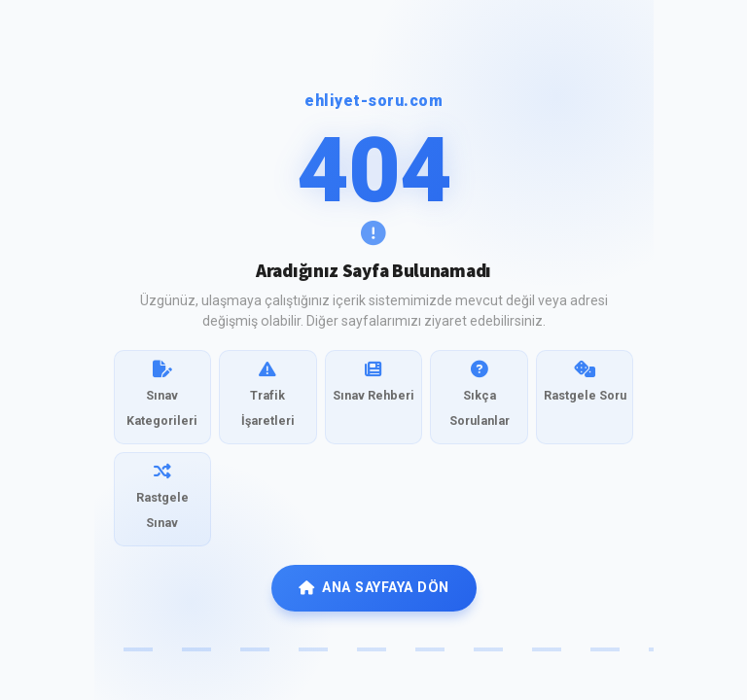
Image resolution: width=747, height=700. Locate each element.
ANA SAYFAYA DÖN (374, 587)
